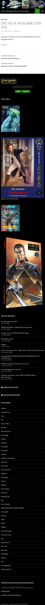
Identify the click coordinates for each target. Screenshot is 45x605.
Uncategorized (6, 565)
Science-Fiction (6, 535)
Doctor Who (5, 424)
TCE (2, 562)
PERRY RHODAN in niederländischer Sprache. (16, 327)
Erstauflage (4, 435)
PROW (3, 527)
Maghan (3, 344)
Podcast (3, 516)
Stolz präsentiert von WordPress (19, 604)
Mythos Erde (5, 496)
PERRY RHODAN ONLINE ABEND (12, 508)
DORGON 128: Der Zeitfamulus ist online (15, 364)
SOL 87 (4, 44)
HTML (12, 199)
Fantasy (3, 454)
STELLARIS (4, 554)
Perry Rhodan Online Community (15, 11)
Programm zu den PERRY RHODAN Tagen (15, 333)
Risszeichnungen (6, 531)
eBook (3, 199)
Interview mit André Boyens (22, 57)
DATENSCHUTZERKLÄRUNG (11, 595)
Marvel (3, 481)
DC (2, 420)
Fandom (4, 443)
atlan (17, 31)
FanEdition (4, 447)
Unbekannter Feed (10, 387)
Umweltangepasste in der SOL (11, 369)
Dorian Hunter (6, 431)
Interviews (4, 466)
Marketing (4, 477)
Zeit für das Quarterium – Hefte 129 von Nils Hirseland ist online (22, 350)
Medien (3, 485)
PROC (3, 523)
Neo (2, 500)
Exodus (3, 439)
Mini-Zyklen (5, 489)
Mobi (16, 199)
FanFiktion (4, 450)
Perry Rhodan (5, 504)
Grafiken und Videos (8, 458)
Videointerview (6, 569)
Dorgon (3, 427)
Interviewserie (6, 470)
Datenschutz (4, 604)
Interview (4, 462)
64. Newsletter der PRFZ (9, 321)
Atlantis (3, 408)
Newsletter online (7, 339)
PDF (7, 199)
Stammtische (5, 542)
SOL (6, 19)
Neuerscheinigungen (11, 395)
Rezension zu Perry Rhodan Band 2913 (22, 64)
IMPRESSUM (5, 591)
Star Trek (4, 546)
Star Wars (4, 550)
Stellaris (3, 558)
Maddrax (4, 473)
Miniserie (4, 493)
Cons (2, 416)
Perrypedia (4, 512)
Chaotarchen (5, 412)
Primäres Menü (42, 11)
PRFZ (2, 19)
